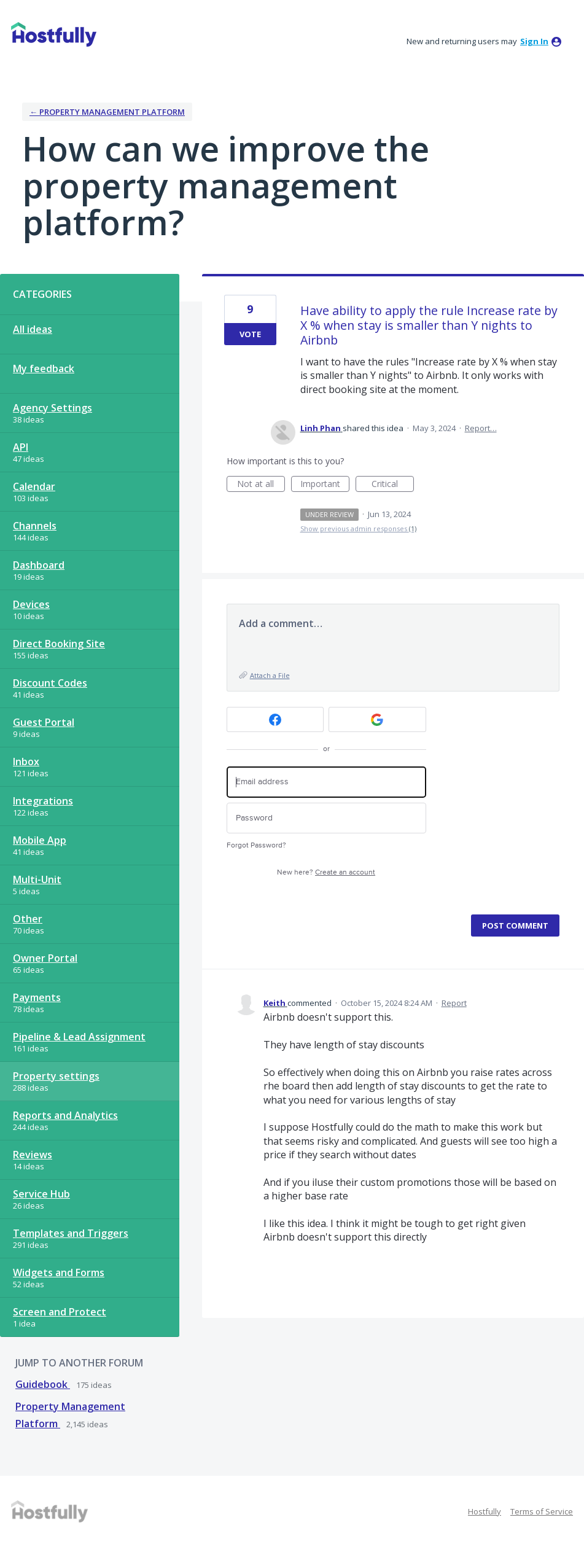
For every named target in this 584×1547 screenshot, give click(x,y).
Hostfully (484, 1511)
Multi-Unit (37, 879)
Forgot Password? (256, 845)
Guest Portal (43, 722)
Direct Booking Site (59, 643)
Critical (393, 485)
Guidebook (42, 1384)
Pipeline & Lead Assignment (79, 1036)
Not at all (261, 485)
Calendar (34, 486)
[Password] (326, 818)
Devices (31, 604)
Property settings (56, 1076)
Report (454, 1002)
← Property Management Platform (107, 111)
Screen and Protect (59, 1312)
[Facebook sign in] (275, 719)
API (20, 447)
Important (324, 485)
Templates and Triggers (70, 1233)
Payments (37, 997)
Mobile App (39, 840)
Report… (481, 428)
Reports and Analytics (65, 1115)
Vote (250, 334)
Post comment (515, 925)
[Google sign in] (377, 719)
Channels (34, 525)
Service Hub (41, 1194)
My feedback (43, 368)
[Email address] (326, 782)
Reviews (32, 1154)
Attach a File (270, 675)
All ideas (32, 329)
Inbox (26, 761)
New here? (326, 872)
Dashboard (38, 565)
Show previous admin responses (358, 528)
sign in (534, 41)
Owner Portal (45, 958)
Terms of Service (541, 1511)
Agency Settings (52, 408)
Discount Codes (50, 683)
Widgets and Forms (58, 1272)
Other (27, 918)
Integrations (43, 801)
